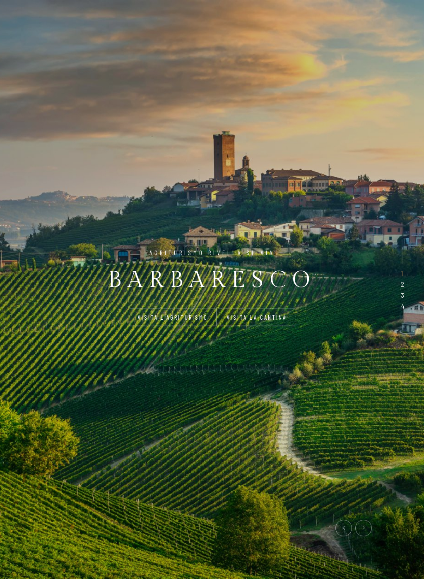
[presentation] (343, 528)
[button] (402, 273)
